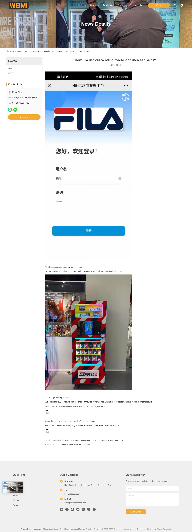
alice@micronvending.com (24, 97)
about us (94, 5)
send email (135, 512)
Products (17, 491)
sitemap (37, 529)
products (108, 5)
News (19, 51)
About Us (17, 486)
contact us (136, 5)
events (122, 5)
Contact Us (18, 505)
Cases (16, 500)
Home (83, 5)
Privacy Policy (26, 529)
